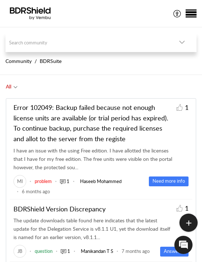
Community (18, 60)
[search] (86, 42)
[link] (19, 181)
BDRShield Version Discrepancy (59, 209)
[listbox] (182, 42)
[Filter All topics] (15, 87)
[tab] (11, 86)
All (8, 86)
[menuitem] (177, 13)
